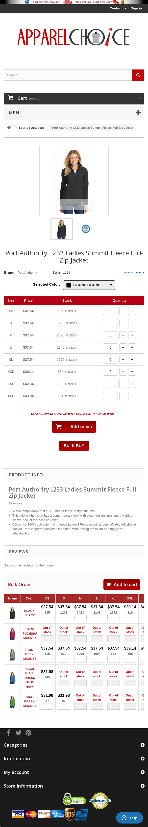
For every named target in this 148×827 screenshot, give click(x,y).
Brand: (10, 272)
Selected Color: (46, 284)
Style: (57, 272)
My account (16, 772)
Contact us (118, 8)
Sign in (136, 8)
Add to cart (121, 584)
